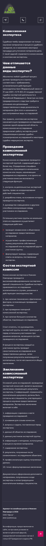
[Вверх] (40, 534)
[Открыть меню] (40, 20)
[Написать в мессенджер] (5, 20)
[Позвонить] (23, 20)
